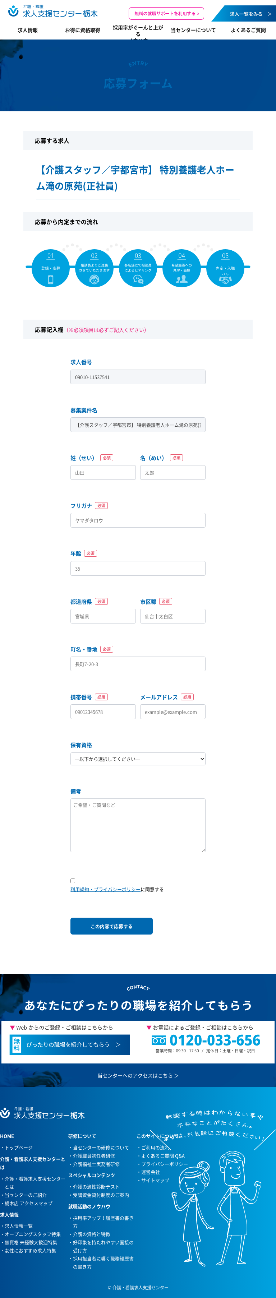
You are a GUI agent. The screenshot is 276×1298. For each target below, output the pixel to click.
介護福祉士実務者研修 (96, 1163)
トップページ (19, 1147)
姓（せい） (91, 458)
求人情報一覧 (19, 1225)
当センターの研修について (101, 1147)
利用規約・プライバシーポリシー (105, 889)
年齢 (83, 553)
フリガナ (89, 506)
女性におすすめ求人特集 (30, 1250)
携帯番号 (89, 697)
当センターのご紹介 (26, 1194)
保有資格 (81, 745)
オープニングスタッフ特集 (33, 1233)
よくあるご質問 (248, 29)
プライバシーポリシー (164, 1163)
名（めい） (161, 458)
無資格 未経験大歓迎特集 (31, 1242)
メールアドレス (167, 697)
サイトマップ (155, 1180)
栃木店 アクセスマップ (28, 1203)
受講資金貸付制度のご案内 (101, 1194)
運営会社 (150, 1171)
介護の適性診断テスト (96, 1186)
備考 (75, 791)
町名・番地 (91, 649)
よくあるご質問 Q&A (163, 1155)
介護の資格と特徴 (91, 1233)
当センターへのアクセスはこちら (135, 1075)
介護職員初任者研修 (94, 1155)
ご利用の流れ (155, 1147)
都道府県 (89, 602)
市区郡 (156, 602)
